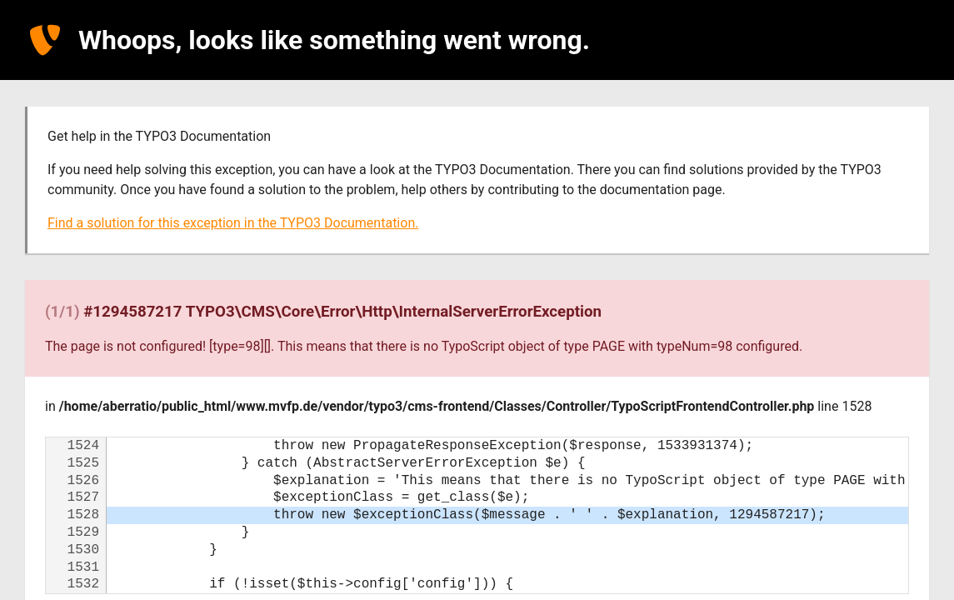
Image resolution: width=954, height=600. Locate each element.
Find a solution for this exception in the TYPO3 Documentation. (232, 223)
